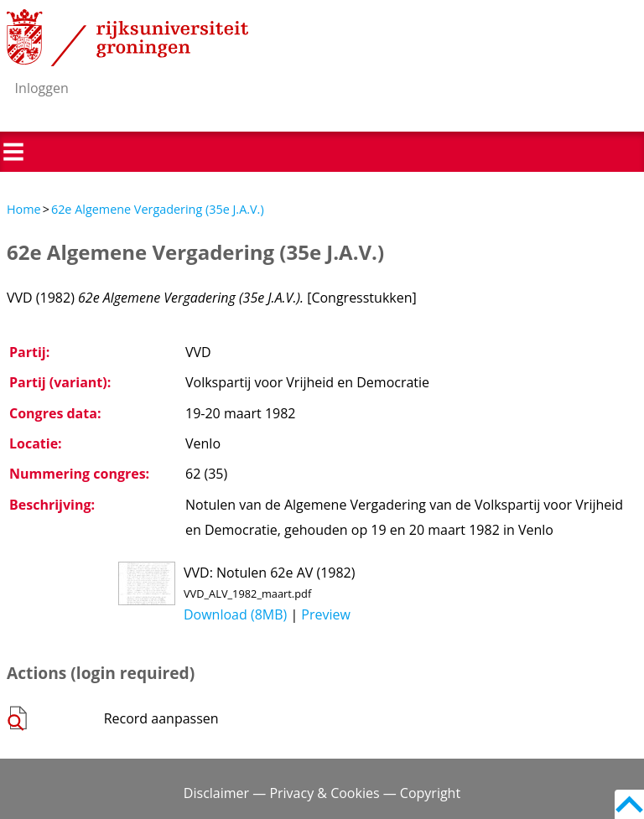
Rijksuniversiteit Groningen (127, 37)
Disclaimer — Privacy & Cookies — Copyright (322, 793)
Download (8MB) (235, 614)
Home (24, 209)
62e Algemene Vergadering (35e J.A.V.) (157, 209)
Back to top (629, 804)
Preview (326, 614)
